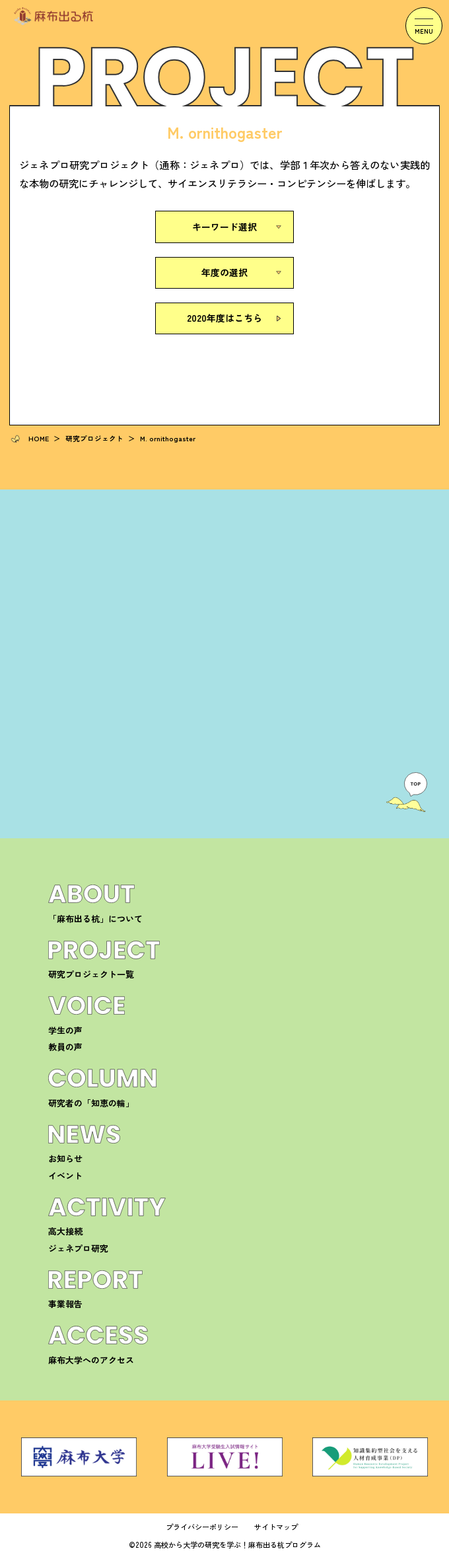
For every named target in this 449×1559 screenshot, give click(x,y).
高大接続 (65, 1231)
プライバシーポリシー (202, 1526)
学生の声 (65, 1030)
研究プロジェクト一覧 (91, 974)
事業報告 (65, 1303)
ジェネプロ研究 (78, 1248)
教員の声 (65, 1046)
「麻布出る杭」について (95, 918)
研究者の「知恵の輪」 (91, 1103)
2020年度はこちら (224, 317)
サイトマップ (276, 1526)
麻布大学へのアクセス (91, 1360)
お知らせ (65, 1158)
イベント (65, 1175)
